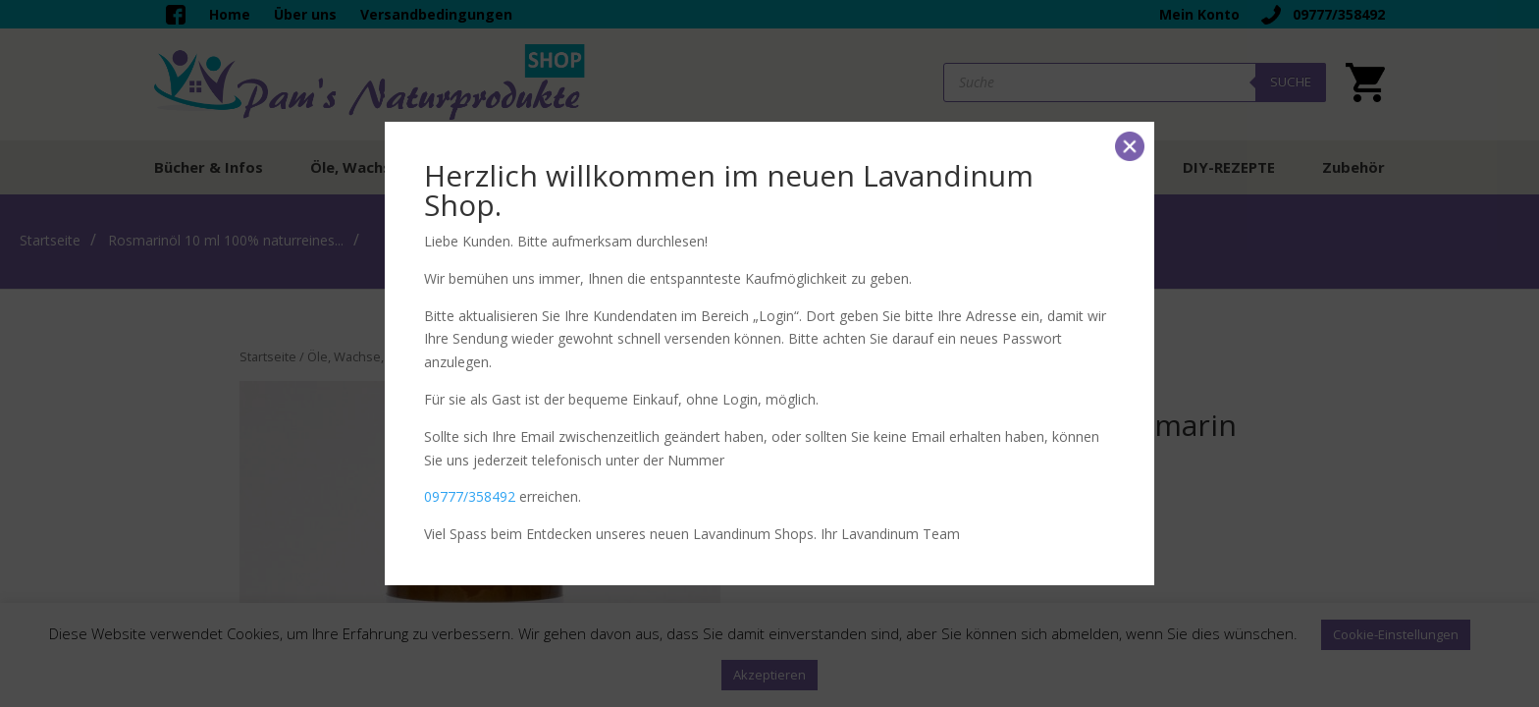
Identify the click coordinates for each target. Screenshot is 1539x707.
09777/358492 (469, 496)
